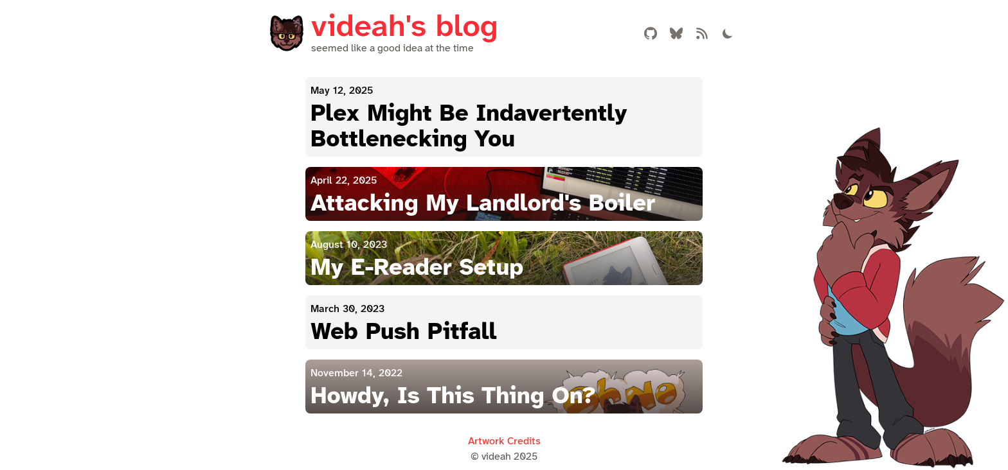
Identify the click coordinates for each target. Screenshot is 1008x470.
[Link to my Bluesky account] (676, 33)
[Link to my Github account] (650, 33)
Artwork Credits (504, 441)
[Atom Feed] (702, 33)
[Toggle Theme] (728, 33)
